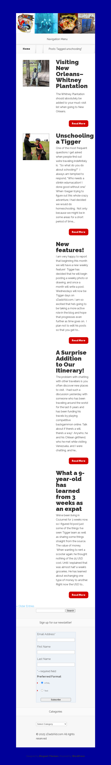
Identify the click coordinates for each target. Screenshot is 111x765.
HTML (47, 683)
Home (26, 49)
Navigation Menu (57, 39)
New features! (70, 246)
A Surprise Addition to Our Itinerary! (71, 361)
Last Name (44, 659)
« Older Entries (25, 606)
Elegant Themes (48, 756)
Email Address (46, 634)
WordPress (78, 756)
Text (46, 691)
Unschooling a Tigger (75, 138)
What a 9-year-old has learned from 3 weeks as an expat (70, 490)
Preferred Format (49, 676)
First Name (43, 646)
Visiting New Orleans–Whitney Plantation (72, 73)
